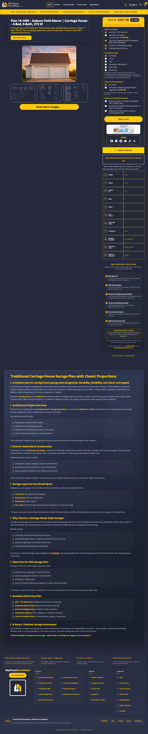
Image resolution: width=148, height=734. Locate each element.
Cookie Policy (123, 694)
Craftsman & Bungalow (70, 683)
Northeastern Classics (46, 700)
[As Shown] (111, 56)
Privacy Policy (124, 683)
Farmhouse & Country (70, 677)
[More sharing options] (134, 141)
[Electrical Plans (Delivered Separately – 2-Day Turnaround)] (123, 107)
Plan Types (82, 5)
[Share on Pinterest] (121, 141)
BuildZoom (138, 721)
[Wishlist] (140, 5)
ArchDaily (55, 553)
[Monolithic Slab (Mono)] (116, 64)
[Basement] (111, 70)
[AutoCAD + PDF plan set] (117, 32)
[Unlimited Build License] (117, 48)
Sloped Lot (95, 694)
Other (132, 247)
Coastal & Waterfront (46, 677)
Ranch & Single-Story (45, 694)
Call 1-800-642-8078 (17, 675)
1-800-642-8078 (130, 346)
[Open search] (125, 5)
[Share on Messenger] (116, 141)
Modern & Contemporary (71, 694)
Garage (127, 247)
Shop (50, 5)
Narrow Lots (96, 689)
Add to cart (123, 119)
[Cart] (145, 5)
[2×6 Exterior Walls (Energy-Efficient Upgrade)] (123, 88)
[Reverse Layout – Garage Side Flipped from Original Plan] (123, 102)
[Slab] (109, 61)
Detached (130, 355)
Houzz (129, 721)
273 (126, 191)
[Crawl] (110, 58)
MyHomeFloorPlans (72, 730)
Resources (95, 5)
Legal (121, 677)
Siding (127, 255)
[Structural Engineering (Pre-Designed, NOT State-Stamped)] (123, 41)
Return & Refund (125, 705)
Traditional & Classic (45, 683)
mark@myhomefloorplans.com (123, 348)
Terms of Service (124, 689)
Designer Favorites (98, 683)
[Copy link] (130, 141)
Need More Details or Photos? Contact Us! (123, 159)
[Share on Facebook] (112, 141)
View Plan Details (19, 38)
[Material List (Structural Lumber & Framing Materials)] (123, 112)
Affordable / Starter (98, 700)
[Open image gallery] (87, 67)
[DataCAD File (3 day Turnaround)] (123, 36)
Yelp (112, 721)
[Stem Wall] (111, 67)
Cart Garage (128, 239)
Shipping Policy (124, 700)
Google (120, 721)
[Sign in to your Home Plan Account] (133, 5)
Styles (57, 5)
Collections (69, 5)
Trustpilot (104, 721)
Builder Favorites (97, 677)
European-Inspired (69, 689)
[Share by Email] (125, 141)
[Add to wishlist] (123, 150)
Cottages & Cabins (45, 689)
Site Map (122, 711)
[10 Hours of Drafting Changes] (119, 45)
